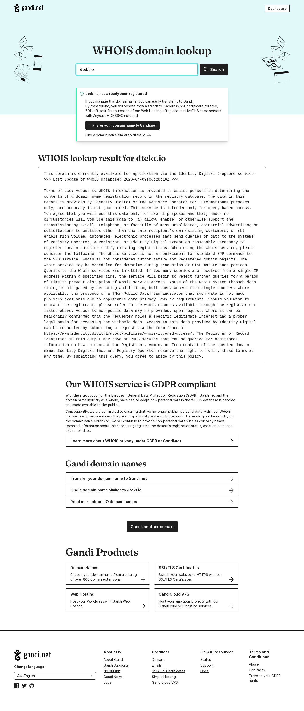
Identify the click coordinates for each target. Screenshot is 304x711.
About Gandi (114, 659)
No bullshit (112, 671)
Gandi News (113, 677)
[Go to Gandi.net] (28, 8)
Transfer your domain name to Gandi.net (123, 125)
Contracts (257, 670)
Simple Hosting (164, 677)
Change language (29, 667)
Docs (204, 671)
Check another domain (152, 526)
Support (207, 665)
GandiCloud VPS (165, 682)
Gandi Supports (116, 665)
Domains (158, 659)
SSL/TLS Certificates (168, 671)
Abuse (254, 664)
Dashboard (277, 8)
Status (205, 659)
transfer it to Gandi (177, 101)
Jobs (107, 682)
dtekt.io (92, 94)
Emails (157, 665)
